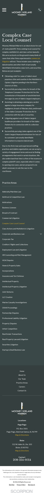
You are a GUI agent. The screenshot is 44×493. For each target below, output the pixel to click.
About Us (22, 375)
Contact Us (22, 391)
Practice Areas (22, 383)
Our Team (22, 379)
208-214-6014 (22, 459)
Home (22, 371)
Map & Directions (22, 435)
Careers (22, 387)
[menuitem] (22, 191)
